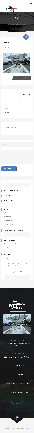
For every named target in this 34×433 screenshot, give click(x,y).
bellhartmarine (10, 45)
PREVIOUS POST (24, 98)
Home (10, 24)
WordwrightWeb (18, 272)
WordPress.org (8, 224)
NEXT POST (8, 112)
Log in (6, 212)
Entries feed (8, 216)
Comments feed (8, 220)
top (17, 419)
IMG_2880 (16, 24)
